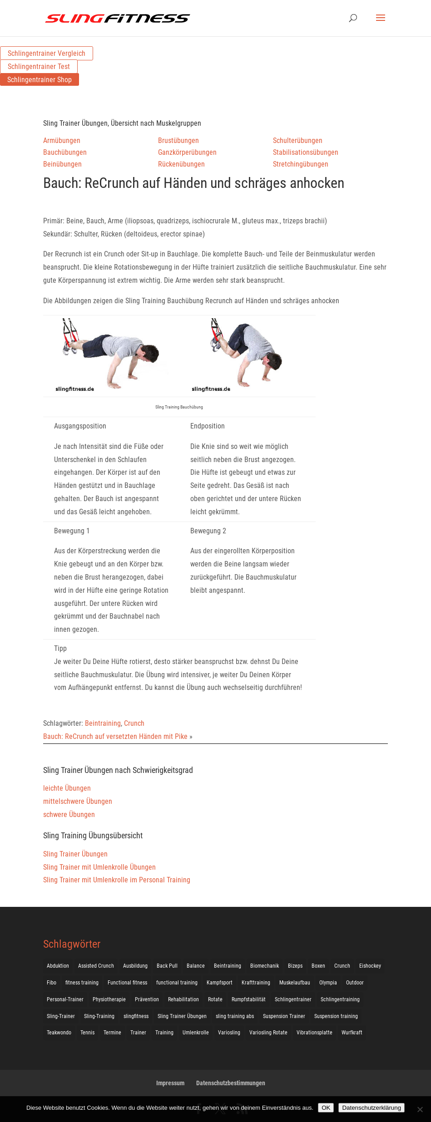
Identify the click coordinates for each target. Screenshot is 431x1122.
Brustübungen (178, 140)
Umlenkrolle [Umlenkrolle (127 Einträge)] (196, 1032)
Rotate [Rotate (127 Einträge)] (215, 999)
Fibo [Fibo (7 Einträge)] (51, 982)
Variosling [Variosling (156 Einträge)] (229, 1032)
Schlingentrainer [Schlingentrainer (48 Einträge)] (293, 999)
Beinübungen (62, 164)
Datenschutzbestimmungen (230, 1083)
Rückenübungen (181, 164)
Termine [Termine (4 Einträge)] (112, 1032)
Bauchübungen (65, 152)
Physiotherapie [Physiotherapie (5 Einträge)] (109, 999)
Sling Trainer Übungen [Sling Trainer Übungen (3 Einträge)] (182, 1016)
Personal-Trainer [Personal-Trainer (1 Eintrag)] (65, 999)
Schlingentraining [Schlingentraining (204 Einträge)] (340, 999)
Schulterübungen (297, 140)
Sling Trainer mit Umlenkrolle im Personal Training (116, 880)
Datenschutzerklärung (371, 1107)
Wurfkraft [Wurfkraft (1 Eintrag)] (352, 1032)
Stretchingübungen (300, 164)
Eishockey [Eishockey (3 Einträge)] (370, 966)
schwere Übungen (69, 814)
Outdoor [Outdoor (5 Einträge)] (355, 982)
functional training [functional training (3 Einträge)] (177, 982)
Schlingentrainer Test (39, 66)
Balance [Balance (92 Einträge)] (196, 966)
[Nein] (419, 1109)
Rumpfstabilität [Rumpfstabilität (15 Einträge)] (249, 999)
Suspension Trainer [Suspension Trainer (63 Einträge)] (284, 1016)
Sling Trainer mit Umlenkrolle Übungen (99, 867)
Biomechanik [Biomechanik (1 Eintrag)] (264, 966)
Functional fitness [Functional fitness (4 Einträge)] (127, 982)
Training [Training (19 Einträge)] (164, 1032)
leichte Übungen (67, 788)
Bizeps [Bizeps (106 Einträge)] (295, 966)
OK (326, 1107)
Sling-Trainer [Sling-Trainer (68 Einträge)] (61, 1016)
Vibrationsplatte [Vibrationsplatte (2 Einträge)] (314, 1032)
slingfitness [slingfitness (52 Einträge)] (136, 1016)
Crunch (134, 723)
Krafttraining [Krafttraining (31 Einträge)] (256, 982)
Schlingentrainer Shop (39, 79)
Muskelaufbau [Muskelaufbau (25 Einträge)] (294, 982)
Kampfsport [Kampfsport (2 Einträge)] (220, 982)
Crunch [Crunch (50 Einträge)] (342, 966)
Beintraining (103, 723)
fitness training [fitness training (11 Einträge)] (82, 982)
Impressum (170, 1083)
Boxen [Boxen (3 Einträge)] (318, 966)
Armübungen (61, 140)
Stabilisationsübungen (305, 152)
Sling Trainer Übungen (75, 854)
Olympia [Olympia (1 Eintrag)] (328, 982)
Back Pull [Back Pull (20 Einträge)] (167, 966)
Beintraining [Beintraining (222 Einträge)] (227, 966)
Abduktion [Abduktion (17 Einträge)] (58, 966)
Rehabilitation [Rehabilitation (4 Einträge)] (183, 999)
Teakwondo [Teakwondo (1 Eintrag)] (59, 1032)
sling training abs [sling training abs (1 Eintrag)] (235, 1016)
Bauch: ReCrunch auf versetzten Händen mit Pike (115, 736)
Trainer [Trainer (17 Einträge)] (138, 1032)
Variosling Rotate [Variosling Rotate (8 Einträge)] (268, 1032)
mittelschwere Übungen (77, 801)
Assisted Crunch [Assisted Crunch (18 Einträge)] (96, 966)
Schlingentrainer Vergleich (46, 53)
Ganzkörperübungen (187, 152)
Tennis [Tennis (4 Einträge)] (87, 1032)
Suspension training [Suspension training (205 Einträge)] (336, 1016)
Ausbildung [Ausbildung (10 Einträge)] (135, 966)
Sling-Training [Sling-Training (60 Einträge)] (99, 1016)
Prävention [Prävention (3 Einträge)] (147, 999)
